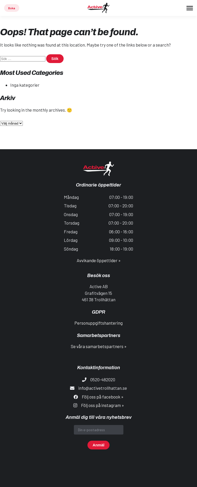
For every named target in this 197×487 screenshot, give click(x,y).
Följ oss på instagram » (102, 405)
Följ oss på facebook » (102, 396)
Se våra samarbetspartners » (98, 346)
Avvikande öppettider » (99, 260)
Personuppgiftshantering (98, 322)
